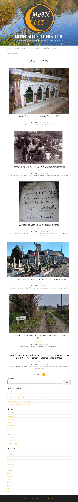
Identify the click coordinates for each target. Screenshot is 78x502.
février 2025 (10, 458)
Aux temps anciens (19, 48)
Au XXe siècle (56, 48)
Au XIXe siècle (46, 48)
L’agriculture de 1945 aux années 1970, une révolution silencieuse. (39, 166)
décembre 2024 (11, 461)
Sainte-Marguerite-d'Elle (13, 440)
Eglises (9, 422)
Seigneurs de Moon (12, 443)
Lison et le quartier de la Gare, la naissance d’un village (20, 392)
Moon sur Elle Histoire (39, 36)
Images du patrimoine (13, 53)
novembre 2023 (11, 473)
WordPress (38, 498)
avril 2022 (9, 491)
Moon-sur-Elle (10, 434)
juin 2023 (9, 479)
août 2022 (9, 488)
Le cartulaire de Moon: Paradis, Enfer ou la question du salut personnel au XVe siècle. (27, 398)
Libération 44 (10, 428)
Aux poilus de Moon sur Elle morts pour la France (39, 224)
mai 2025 (9, 455)
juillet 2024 (9, 467)
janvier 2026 (10, 452)
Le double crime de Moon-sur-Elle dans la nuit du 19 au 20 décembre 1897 (39, 336)
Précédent (36, 374)
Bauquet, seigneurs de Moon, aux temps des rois (19, 401)
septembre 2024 (11, 464)
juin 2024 (9, 470)
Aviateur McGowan (11, 413)
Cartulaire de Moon (11, 416)
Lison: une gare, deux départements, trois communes (19, 395)
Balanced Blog (50, 498)
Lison (8, 431)
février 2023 (10, 482)
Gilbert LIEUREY (34, 122)
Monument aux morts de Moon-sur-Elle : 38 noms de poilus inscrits (39, 279)
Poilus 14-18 (10, 437)
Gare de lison (10, 425)
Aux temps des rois (33, 48)
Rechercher (10, 378)
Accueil (9, 48)
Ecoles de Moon (11, 419)
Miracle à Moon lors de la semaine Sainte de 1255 (39, 116)
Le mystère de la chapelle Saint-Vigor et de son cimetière (20, 404)
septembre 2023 (11, 476)
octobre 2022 (10, 485)
